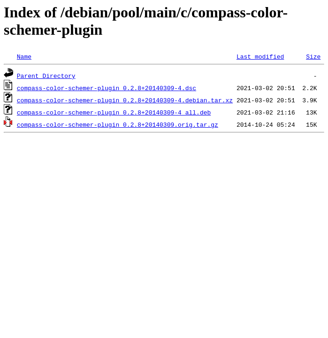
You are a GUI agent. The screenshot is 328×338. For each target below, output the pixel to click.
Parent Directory (46, 75)
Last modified (260, 56)
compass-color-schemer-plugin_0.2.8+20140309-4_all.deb (114, 112)
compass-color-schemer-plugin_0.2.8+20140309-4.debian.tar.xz (125, 100)
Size (313, 56)
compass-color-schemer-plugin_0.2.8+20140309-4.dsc (106, 88)
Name (24, 56)
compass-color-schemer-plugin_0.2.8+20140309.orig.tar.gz (117, 124)
